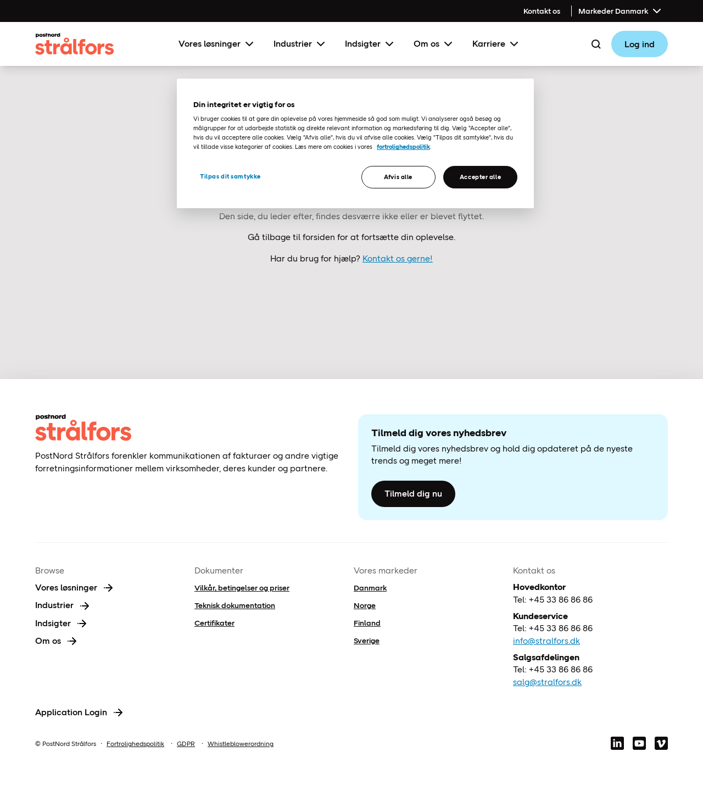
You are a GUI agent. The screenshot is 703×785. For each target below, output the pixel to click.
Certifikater (214, 623)
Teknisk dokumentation (234, 605)
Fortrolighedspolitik (135, 744)
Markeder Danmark (620, 11)
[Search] (596, 44)
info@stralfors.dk (546, 641)
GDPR (186, 744)
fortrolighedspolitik (403, 147)
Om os (434, 44)
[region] (355, 144)
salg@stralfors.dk (547, 682)
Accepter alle (480, 177)
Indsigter (370, 44)
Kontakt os (541, 11)
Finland (367, 623)
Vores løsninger (217, 44)
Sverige (367, 640)
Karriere (496, 44)
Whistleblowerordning (241, 744)
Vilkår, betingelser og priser (241, 587)
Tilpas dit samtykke (230, 176)
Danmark (370, 587)
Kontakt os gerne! (397, 258)
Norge (365, 605)
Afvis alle (398, 177)
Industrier (300, 44)
